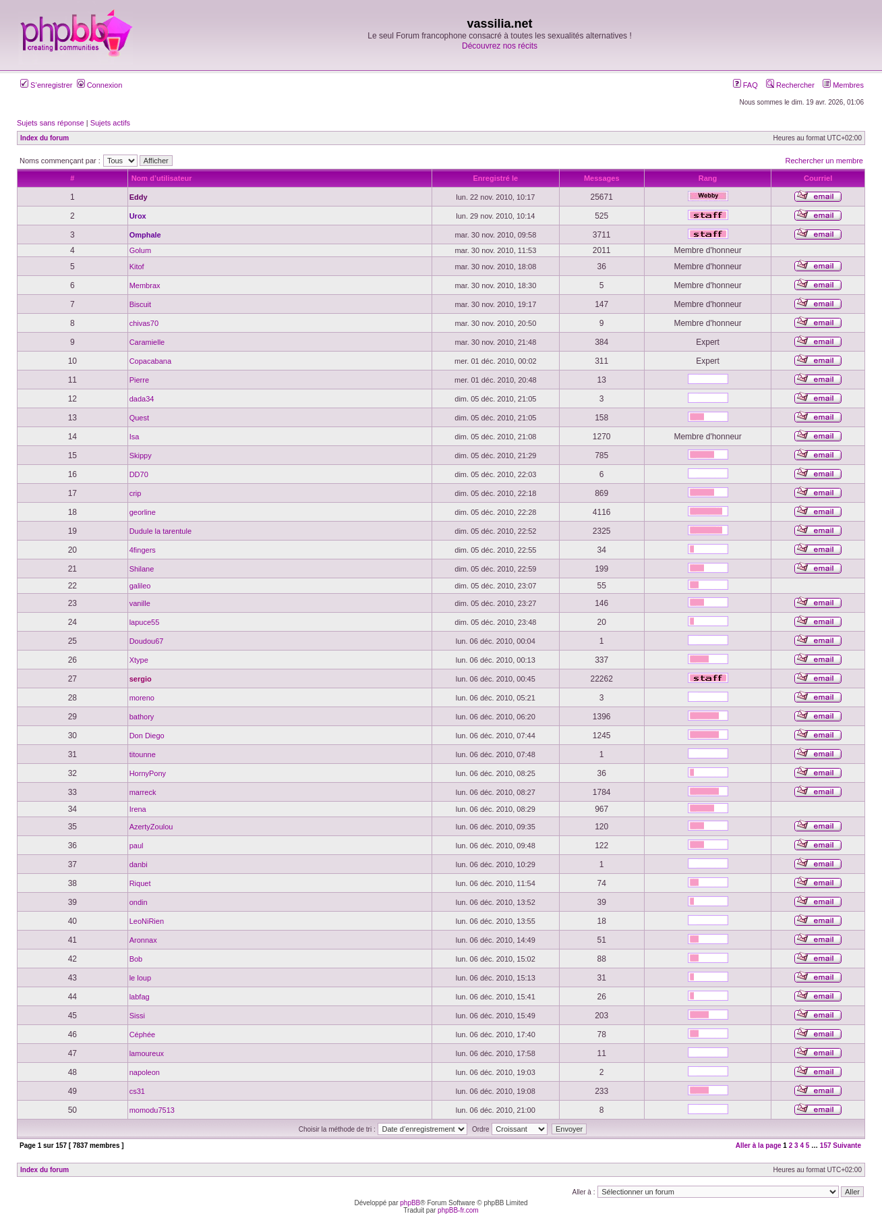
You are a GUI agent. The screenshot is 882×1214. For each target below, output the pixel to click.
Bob (136, 959)
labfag (139, 997)
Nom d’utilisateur (161, 178)
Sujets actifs (110, 123)
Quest (139, 418)
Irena (137, 809)
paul (136, 845)
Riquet (140, 883)
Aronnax (143, 940)
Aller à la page (759, 1145)
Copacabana (150, 361)
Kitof (136, 267)
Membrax (144, 285)
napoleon (144, 1072)
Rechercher (790, 85)
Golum (140, 250)
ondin (138, 902)
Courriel (818, 178)
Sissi (137, 1016)
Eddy (138, 197)
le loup (140, 978)
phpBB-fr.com (458, 1210)
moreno (141, 698)
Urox (137, 216)
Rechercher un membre (824, 161)
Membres (843, 85)
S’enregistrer (46, 85)
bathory (141, 717)
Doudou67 (146, 641)
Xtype (138, 660)
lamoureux (146, 1053)
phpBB (410, 1203)
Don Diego (147, 736)
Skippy (140, 455)
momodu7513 (152, 1110)
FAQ (745, 85)
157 (825, 1145)
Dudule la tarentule (160, 531)
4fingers (142, 550)
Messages (602, 178)
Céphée (142, 1034)
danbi (138, 864)
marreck (142, 792)
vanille (139, 603)
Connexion (100, 85)
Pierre (139, 380)
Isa (134, 437)
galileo (140, 586)
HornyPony (147, 773)
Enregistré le (496, 178)
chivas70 (143, 323)
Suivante (847, 1145)
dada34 (141, 399)
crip (135, 493)
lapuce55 (144, 622)
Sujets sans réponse (50, 123)
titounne (142, 754)
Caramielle (147, 342)
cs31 (137, 1091)
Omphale (145, 235)
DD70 (138, 474)
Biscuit (140, 304)
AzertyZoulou (151, 827)
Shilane (141, 569)
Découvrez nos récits (499, 46)
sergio (140, 679)
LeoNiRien (146, 921)
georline (142, 512)
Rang (708, 178)
